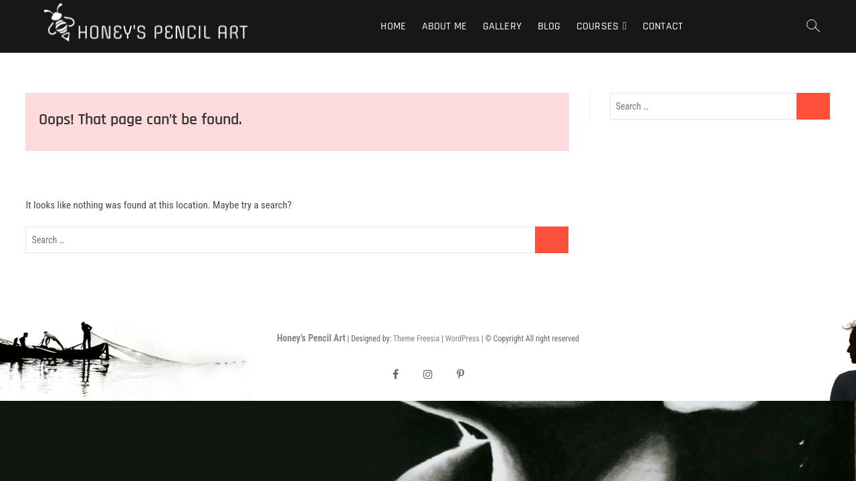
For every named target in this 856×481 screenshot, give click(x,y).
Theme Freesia (416, 338)
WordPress (462, 338)
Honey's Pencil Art (311, 338)
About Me (444, 26)
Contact (663, 26)
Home (393, 26)
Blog (549, 26)
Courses (597, 26)
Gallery (502, 26)
